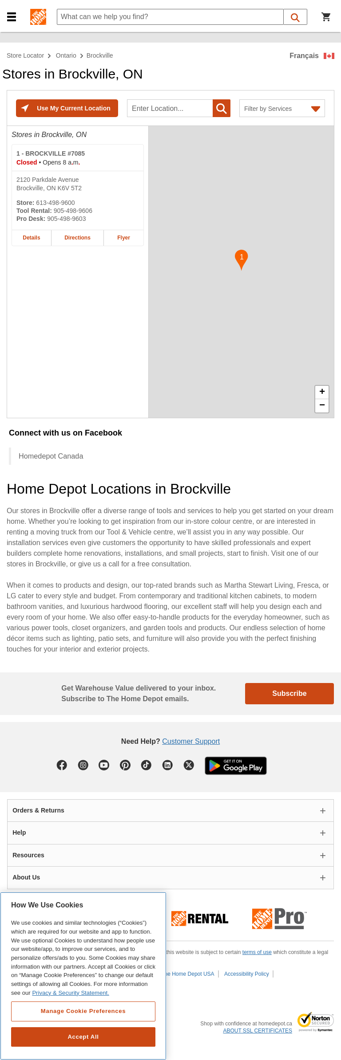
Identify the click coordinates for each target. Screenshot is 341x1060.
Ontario (66, 55)
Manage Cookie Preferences (83, 1011)
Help (19, 832)
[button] (11, 17)
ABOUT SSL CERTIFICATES (257, 1031)
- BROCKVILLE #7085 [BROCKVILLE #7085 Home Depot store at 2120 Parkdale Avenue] (50, 153)
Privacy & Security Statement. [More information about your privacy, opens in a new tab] (70, 992)
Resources (28, 855)
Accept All (83, 1036)
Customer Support (191, 741)
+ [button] (322, 392)
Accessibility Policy (246, 974)
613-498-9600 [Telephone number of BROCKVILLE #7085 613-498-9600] (55, 202)
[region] (83, 976)
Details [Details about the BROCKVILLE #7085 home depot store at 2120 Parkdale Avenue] (31, 238)
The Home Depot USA (187, 974)
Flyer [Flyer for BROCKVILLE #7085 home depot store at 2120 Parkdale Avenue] (123, 238)
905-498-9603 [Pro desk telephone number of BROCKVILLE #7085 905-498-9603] (66, 218)
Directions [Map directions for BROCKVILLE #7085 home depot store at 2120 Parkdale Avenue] (77, 238)
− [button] (322, 405)
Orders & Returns (38, 810)
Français (304, 55)
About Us (26, 877)
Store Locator (25, 55)
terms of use (257, 952)
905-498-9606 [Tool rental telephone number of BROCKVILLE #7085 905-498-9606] (73, 210)
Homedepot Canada (51, 456)
